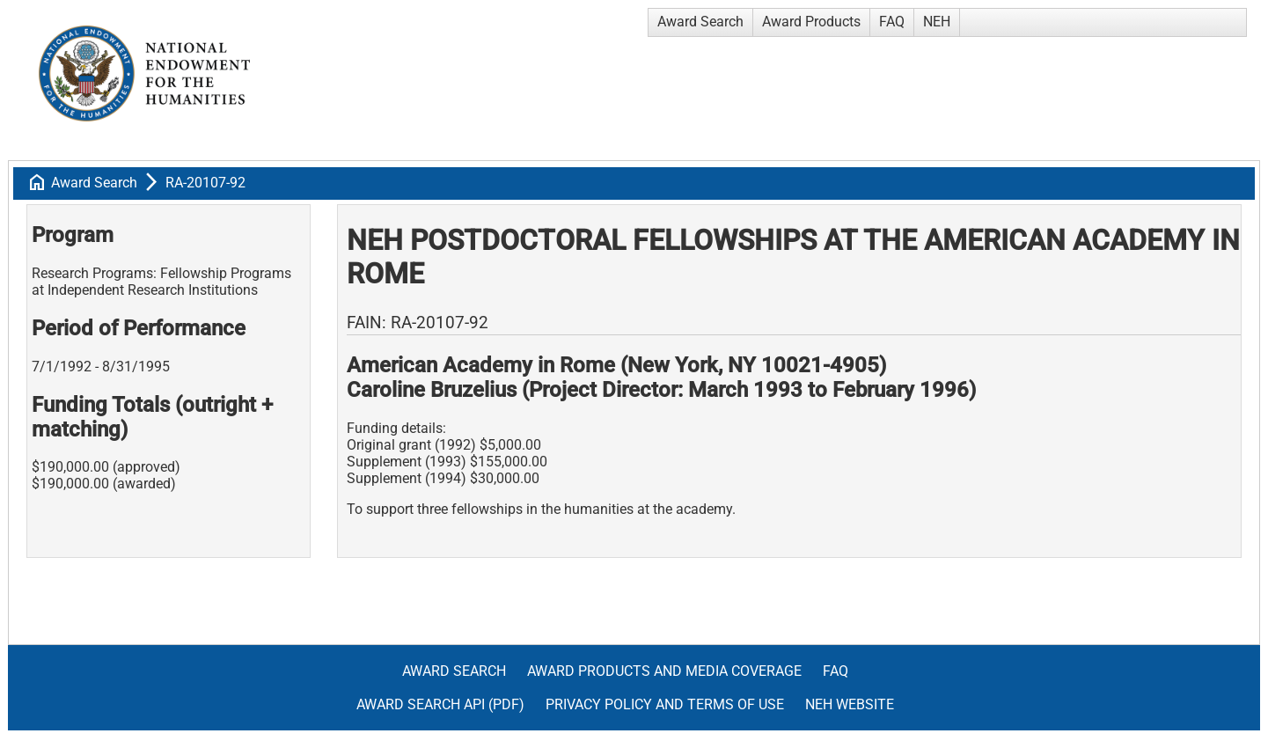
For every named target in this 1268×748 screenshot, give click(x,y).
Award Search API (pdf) (440, 704)
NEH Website (849, 704)
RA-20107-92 (205, 182)
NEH (936, 21)
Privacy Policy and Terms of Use (665, 704)
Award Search (700, 21)
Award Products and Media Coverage (664, 671)
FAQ (892, 21)
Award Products (811, 21)
